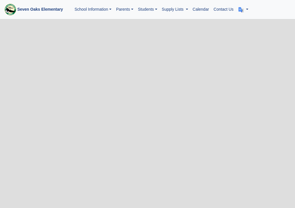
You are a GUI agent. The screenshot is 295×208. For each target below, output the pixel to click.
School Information (91, 9)
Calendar (201, 9)
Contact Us (223, 9)
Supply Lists (173, 9)
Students (146, 9)
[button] (243, 9)
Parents (123, 9)
